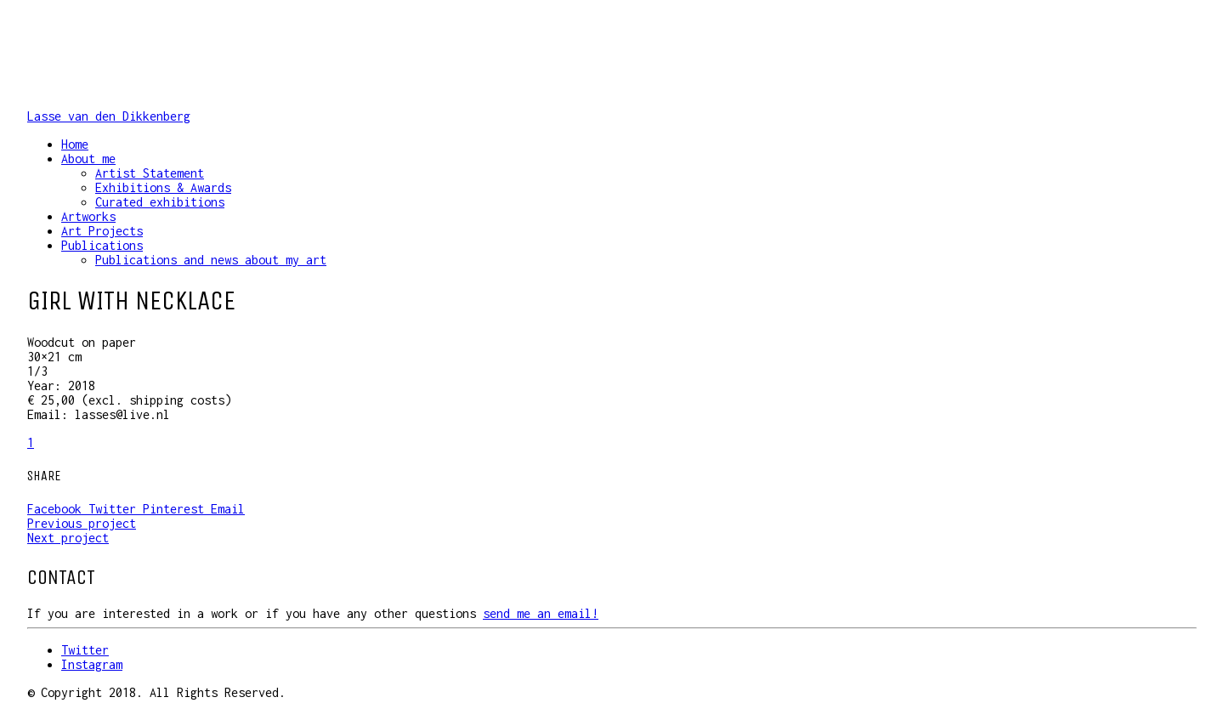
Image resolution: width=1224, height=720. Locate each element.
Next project (68, 537)
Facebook (57, 509)
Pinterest (177, 509)
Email (228, 509)
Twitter (115, 509)
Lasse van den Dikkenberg (108, 116)
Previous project (81, 523)
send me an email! (540, 613)
